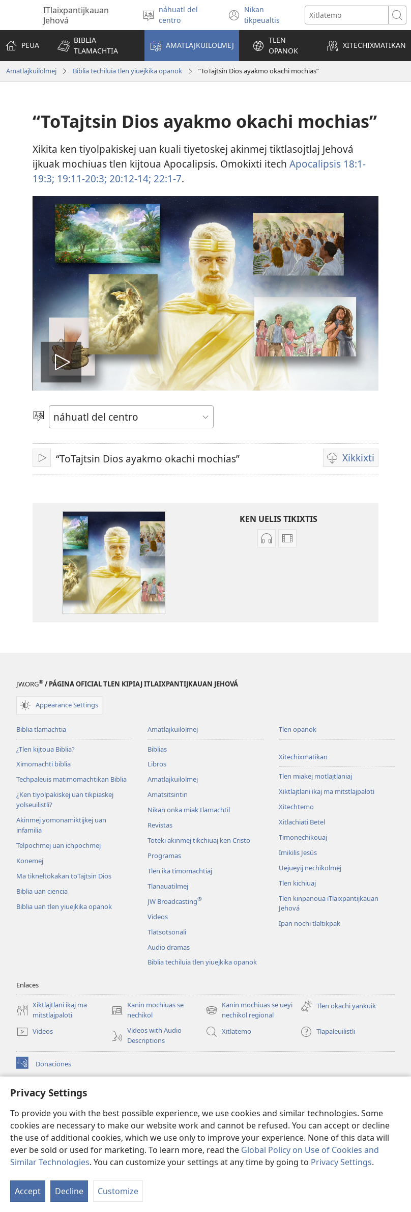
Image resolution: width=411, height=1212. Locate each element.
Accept (28, 1191)
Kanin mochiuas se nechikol (147, 1010)
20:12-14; (129, 178)
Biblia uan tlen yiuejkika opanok (64, 906)
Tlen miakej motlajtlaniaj (315, 776)
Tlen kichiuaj (297, 883)
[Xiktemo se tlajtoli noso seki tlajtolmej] (347, 15)
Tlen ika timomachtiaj (180, 870)
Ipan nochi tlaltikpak (309, 923)
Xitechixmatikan (303, 756)
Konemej (29, 860)
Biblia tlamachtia (41, 729)
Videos (158, 916)
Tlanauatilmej (168, 886)
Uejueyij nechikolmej (310, 867)
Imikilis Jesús (298, 852)
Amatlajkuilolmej (31, 70)
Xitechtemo (296, 806)
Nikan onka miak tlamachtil (189, 809)
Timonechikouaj (303, 837)
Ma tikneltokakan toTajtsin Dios (63, 875)
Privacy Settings (341, 1162)
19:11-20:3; (80, 178)
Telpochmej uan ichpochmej (58, 845)
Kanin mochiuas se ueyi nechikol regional (249, 1010)
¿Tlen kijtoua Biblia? (45, 749)
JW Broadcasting (175, 901)
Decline (69, 1191)
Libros (157, 763)
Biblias (157, 749)
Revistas (160, 825)
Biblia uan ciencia (42, 891)
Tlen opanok (297, 729)
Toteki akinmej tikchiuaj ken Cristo (199, 840)
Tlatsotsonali (167, 931)
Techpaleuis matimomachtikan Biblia (71, 779)
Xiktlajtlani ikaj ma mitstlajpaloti (326, 791)
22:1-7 (166, 178)
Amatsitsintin (168, 794)
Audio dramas (169, 947)
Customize (118, 1191)
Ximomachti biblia (43, 763)
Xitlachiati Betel (302, 822)
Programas (164, 855)
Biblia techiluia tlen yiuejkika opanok (127, 70)
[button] (94, 45)
